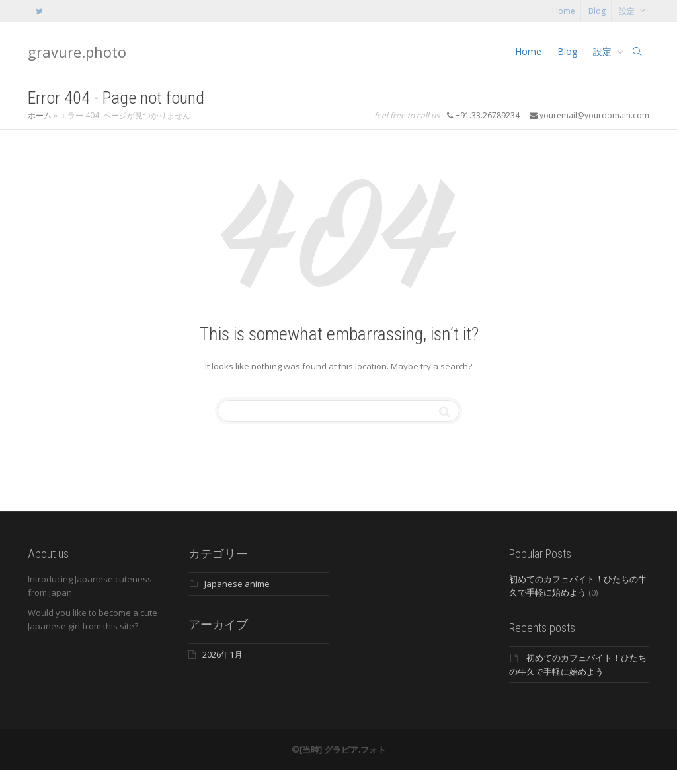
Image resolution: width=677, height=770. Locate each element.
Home (563, 11)
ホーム (40, 115)
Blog (597, 11)
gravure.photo (77, 51)
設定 (628, 11)
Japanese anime (237, 584)
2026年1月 (222, 654)
